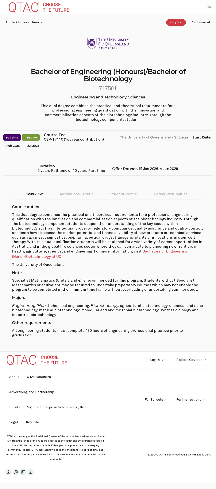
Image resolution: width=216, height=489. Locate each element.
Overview (34, 194)
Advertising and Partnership (31, 392)
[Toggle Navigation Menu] (209, 6)
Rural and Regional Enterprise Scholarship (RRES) (49, 407)
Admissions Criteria (76, 194)
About (14, 377)
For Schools (153, 399)
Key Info (34, 422)
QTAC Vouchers (39, 377)
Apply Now (176, 22)
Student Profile (123, 194)
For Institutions (188, 399)
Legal (13, 422)
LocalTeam (203, 455)
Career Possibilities (170, 194)
